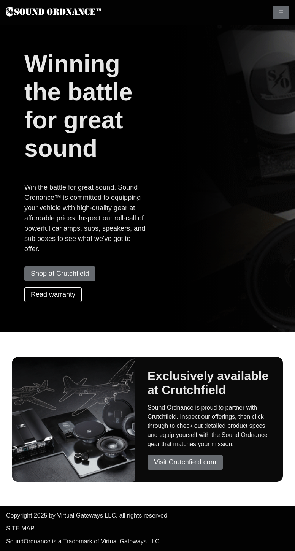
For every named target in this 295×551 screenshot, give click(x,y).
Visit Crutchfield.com (185, 462)
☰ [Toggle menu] (281, 13)
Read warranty (53, 294)
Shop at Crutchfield (60, 273)
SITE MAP (20, 528)
